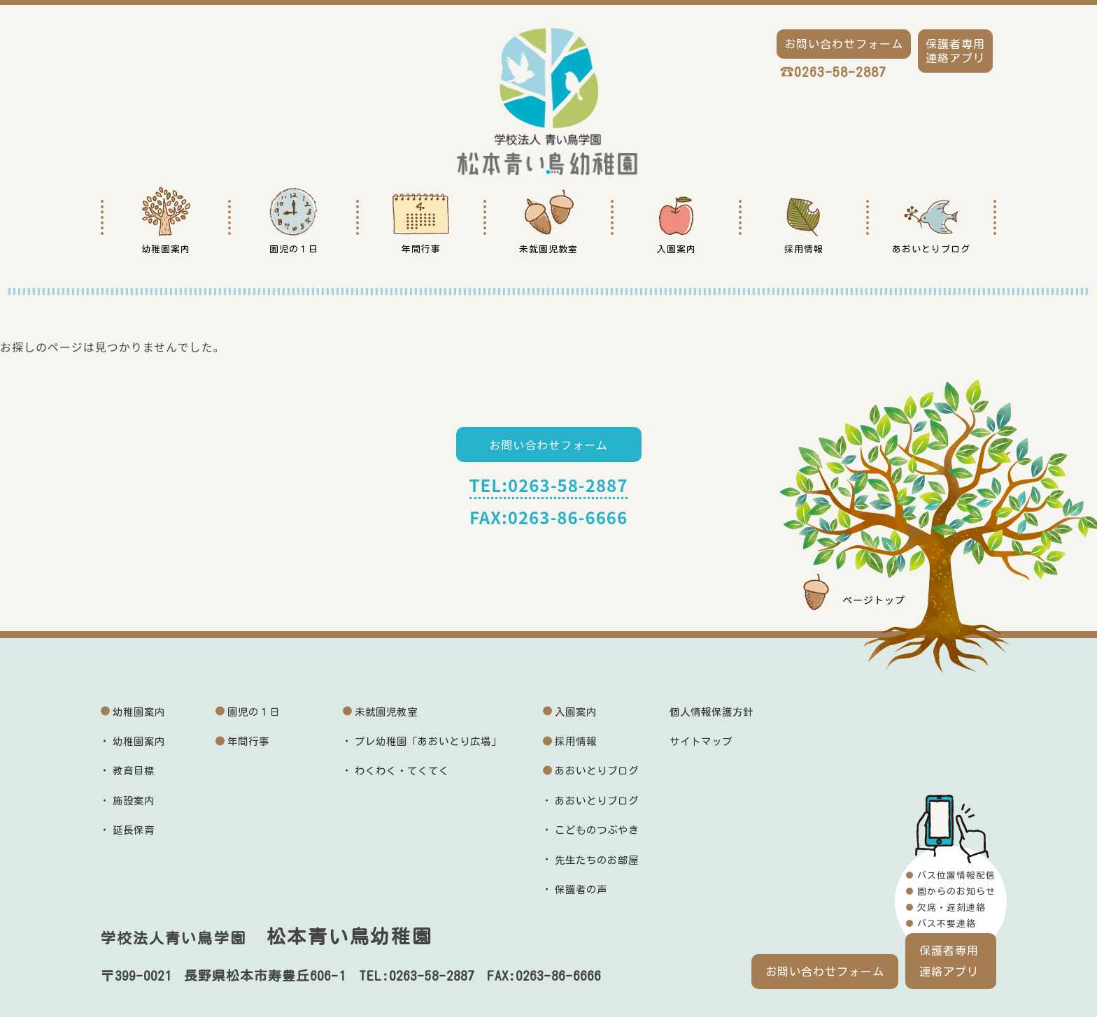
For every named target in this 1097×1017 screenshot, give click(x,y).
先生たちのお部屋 (597, 860)
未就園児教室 (386, 712)
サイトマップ (701, 741)
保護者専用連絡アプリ (949, 961)
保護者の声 (581, 889)
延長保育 (134, 830)
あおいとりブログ (597, 770)
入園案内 (576, 712)
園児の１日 (253, 712)
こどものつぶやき (597, 830)
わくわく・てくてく (402, 770)
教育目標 (134, 770)
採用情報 (576, 741)
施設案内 (134, 800)
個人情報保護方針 (711, 712)
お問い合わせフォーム (548, 444)
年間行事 (248, 741)
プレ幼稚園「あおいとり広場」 (428, 741)
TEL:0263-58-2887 (548, 485)
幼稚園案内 (139, 712)
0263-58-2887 (840, 71)
